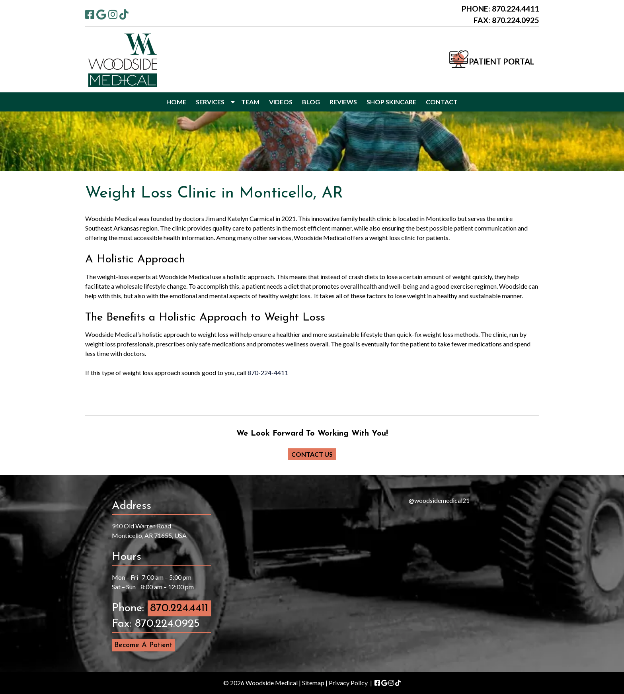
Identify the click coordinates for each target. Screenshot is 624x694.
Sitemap (313, 682)
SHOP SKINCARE (391, 102)
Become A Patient (143, 645)
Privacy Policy (348, 682)
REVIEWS (343, 102)
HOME (176, 102)
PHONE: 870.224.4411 (500, 8)
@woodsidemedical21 (439, 500)
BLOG (311, 102)
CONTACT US (312, 454)
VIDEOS (280, 102)
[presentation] (288, 573)
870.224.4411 (179, 608)
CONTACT (442, 102)
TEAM (250, 102)
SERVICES (210, 102)
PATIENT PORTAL (501, 61)
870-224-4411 (268, 372)
